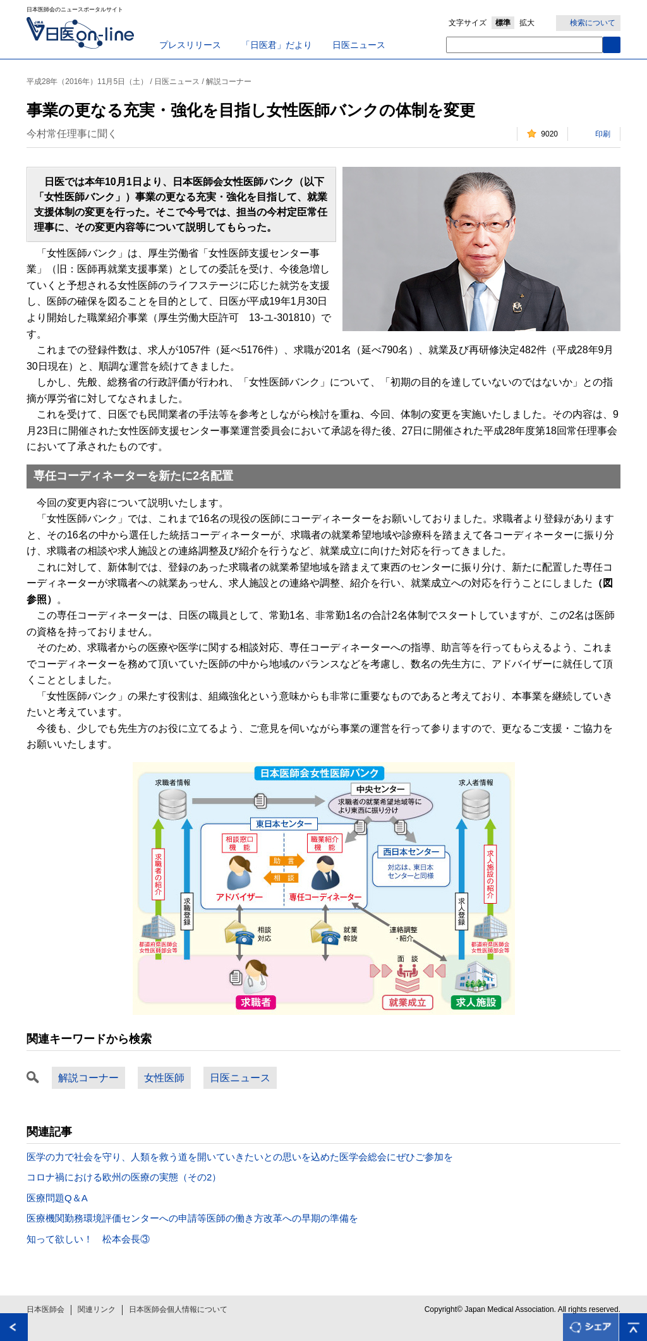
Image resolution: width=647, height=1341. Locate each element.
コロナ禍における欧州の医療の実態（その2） (124, 1177)
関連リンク (97, 1309)
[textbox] (524, 45)
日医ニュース (358, 45)
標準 (503, 22)
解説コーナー (88, 1077)
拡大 (527, 22)
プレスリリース (190, 45)
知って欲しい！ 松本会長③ (88, 1239)
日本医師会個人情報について (178, 1309)
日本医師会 (45, 1309)
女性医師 (164, 1077)
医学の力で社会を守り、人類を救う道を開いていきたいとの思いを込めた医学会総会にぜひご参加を (240, 1156)
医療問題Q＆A (57, 1197)
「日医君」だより (276, 45)
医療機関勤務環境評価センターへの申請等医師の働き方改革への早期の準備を (192, 1218)
